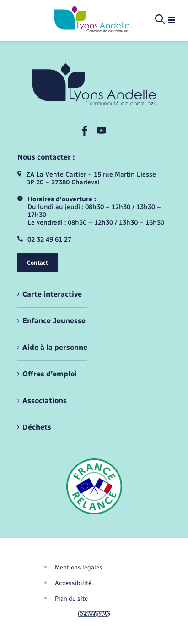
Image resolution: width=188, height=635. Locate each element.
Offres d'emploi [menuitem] (49, 374)
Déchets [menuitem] (36, 427)
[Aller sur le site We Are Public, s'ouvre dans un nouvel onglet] (94, 614)
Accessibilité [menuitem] (73, 583)
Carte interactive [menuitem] (52, 294)
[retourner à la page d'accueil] (91, 20)
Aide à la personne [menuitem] (54, 347)
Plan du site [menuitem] (71, 598)
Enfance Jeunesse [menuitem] (54, 320)
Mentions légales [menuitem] (78, 567)
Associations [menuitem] (44, 400)
